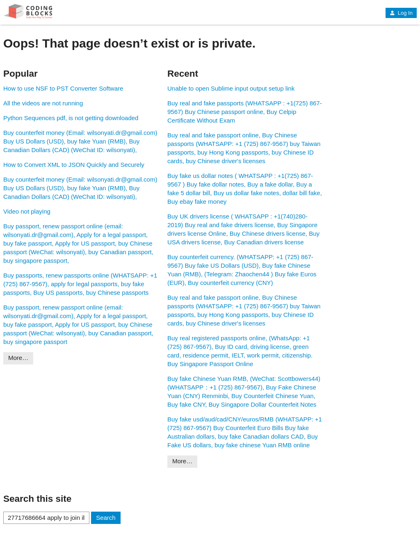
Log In (401, 13)
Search (106, 517)
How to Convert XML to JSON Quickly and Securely (73, 164)
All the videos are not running (43, 103)
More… (18, 357)
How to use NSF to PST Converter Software (63, 88)
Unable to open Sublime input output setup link (230, 88)
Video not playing (26, 211)
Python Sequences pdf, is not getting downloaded (70, 117)
